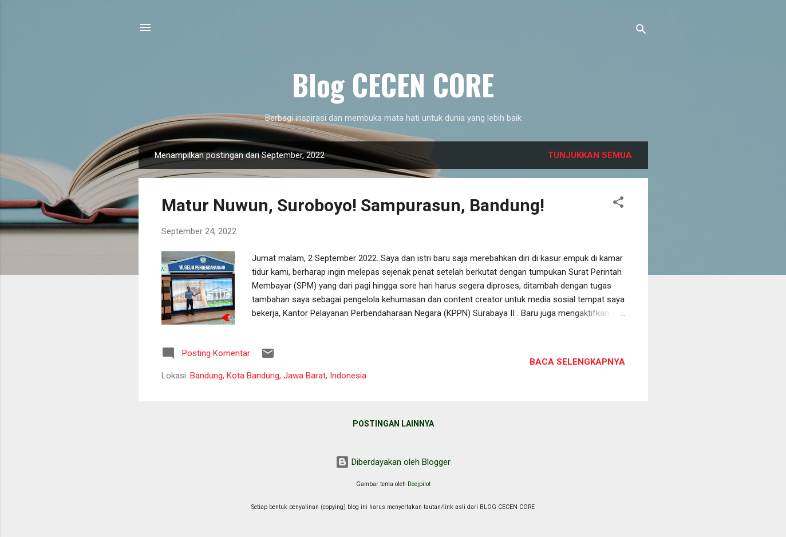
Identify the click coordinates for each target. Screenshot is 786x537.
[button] (618, 204)
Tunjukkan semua (590, 155)
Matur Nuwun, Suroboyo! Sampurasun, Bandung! (352, 205)
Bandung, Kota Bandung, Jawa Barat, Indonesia (278, 375)
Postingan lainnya (393, 423)
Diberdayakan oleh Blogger (393, 462)
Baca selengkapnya (577, 362)
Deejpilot (419, 484)
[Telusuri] (641, 31)
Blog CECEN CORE (393, 84)
